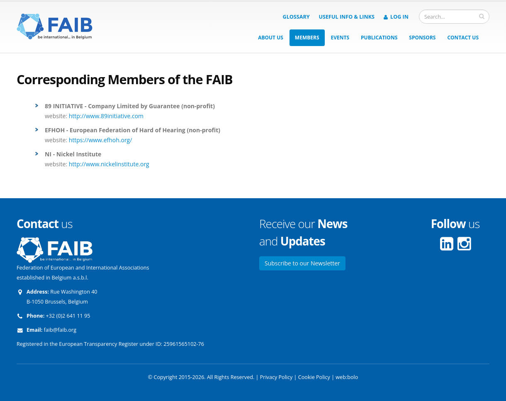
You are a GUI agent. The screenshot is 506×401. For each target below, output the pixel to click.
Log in (396, 16)
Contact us (463, 37)
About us (270, 37)
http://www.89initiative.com (106, 116)
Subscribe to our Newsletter (302, 263)
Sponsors (422, 37)
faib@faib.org (60, 329)
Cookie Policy (314, 377)
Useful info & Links (347, 16)
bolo (352, 377)
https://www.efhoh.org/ (100, 140)
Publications (379, 37)
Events (340, 37)
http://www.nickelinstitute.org (109, 164)
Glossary (296, 16)
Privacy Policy (276, 377)
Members (307, 37)
